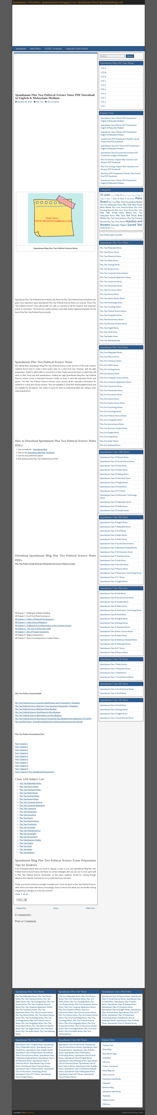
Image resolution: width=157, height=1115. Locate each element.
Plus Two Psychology (28, 824)
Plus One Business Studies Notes (113, 428)
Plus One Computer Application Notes (115, 382)
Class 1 (113, 195)
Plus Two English (26, 843)
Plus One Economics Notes (111, 394)
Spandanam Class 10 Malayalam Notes (115, 502)
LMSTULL (106, 1062)
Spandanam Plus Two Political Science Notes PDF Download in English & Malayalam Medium (55, 96)
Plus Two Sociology (27, 827)
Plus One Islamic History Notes (112, 403)
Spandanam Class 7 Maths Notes (113, 664)
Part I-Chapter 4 (21, 753)
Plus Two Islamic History (29, 821)
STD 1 (103, 106)
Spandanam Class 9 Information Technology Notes (121, 573)
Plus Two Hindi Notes (108, 332)
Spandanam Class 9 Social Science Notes (117, 543)
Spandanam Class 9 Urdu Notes (113, 560)
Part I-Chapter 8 (21, 766)
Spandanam (21, 48)
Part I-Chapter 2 (21, 747)
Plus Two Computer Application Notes (115, 277)
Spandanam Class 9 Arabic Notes (113, 535)
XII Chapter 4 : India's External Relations (31, 622)
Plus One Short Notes (124, 210)
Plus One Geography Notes (111, 420)
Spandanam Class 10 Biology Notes (114, 474)
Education (130, 199)
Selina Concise (109, 1075)
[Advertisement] (78, 24)
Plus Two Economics (28, 815)
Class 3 (129, 195)
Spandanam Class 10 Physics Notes (114, 457)
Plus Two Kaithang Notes (110, 340)
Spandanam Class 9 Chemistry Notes (115, 556)
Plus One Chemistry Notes (111, 361)
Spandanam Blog (40, 449)
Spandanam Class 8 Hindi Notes (113, 614)
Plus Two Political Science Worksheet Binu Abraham (36, 709)
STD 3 (103, 98)
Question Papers (119, 225)
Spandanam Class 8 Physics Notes (114, 652)
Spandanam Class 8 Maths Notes (113, 606)
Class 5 (139, 195)
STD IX (103, 72)
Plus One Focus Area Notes (129, 202)
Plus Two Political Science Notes (113, 311)
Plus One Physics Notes (109, 357)
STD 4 (103, 94)
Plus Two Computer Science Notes (114, 273)
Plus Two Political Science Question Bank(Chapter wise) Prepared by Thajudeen (47, 703)
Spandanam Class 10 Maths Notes (114, 506)
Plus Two (39, 102)
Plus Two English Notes (109, 328)
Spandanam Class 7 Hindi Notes (113, 673)
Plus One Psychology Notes (111, 407)
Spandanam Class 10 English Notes (114, 482)
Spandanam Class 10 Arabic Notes (114, 470)
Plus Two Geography (28, 834)
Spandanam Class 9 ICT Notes (112, 577)
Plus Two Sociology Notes (110, 307)
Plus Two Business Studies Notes (113, 324)
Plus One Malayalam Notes (111, 205)
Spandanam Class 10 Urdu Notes (113, 466)
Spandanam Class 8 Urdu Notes (113, 593)
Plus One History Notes (109, 399)
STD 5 (103, 89)
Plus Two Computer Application (32, 805)
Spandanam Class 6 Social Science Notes (117, 689)
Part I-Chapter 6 (21, 759)
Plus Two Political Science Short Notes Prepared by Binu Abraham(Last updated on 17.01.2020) (53, 719)
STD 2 (103, 102)
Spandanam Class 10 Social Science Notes (117, 461)
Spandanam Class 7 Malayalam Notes (115, 669)
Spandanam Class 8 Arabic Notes (113, 635)
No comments (53, 102)
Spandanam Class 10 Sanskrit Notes (114, 510)
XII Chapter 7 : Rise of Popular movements (32, 632)
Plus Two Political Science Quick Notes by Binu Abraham (37, 712)
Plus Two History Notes (109, 294)
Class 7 (109, 199)
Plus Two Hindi (26, 846)
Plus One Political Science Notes (113, 416)
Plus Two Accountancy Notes (112, 319)
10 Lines (105, 194)
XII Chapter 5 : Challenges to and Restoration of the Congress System (43, 625)
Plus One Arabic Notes (109, 441)
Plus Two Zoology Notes (29, 796)
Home (55, 908)
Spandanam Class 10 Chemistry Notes (115, 478)
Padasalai (106, 1083)
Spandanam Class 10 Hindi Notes (113, 487)
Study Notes (35, 48)
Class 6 (103, 199)
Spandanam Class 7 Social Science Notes (117, 677)
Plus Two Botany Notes (29, 799)
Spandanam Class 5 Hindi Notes (113, 705)
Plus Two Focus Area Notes (115, 212)
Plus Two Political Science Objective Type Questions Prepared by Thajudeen (46, 706)
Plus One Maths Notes (109, 365)
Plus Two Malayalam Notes (30, 783)
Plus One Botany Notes (109, 373)
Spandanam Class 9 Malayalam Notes (115, 527)
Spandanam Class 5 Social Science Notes (117, 718)
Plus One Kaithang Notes (110, 445)
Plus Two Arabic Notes (109, 336)
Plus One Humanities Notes (111, 390)
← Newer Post (20, 908)
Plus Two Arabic (26, 849)
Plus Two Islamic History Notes (112, 298)
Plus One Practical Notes (122, 207)
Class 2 (124, 195)
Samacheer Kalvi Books (77, 48)
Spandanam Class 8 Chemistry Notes (115, 627)
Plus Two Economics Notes (111, 290)
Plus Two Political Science (30, 830)
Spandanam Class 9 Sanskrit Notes (114, 564)
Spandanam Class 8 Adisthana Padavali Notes (118, 640)
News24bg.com (109, 1070)
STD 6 (103, 85)
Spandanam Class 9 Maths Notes (113, 539)
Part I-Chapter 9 (21, 769)
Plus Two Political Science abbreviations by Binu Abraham (38, 715)
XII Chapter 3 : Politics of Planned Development (34, 619)
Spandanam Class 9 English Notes (114, 522)
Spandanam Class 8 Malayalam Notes (115, 644)
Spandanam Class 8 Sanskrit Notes (114, 602)
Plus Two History (26, 818)
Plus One (112, 202)
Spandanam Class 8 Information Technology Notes (121, 610)
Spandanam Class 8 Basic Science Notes (116, 631)
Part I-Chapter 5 (21, 756)
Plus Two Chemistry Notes (30, 790)
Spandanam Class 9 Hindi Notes (113, 531)
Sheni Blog (107, 1049)
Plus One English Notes (109, 432)
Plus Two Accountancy (29, 837)
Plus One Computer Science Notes (114, 378)
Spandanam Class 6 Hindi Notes (113, 693)
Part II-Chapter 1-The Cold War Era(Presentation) (34, 772)
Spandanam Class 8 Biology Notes (114, 623)
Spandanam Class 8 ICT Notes (112, 648)
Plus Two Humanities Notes (111, 286)
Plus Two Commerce (28, 808)
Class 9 (123, 198)
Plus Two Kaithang (27, 852)
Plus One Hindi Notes (109, 437)
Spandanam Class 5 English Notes (113, 714)
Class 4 (134, 195)
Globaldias (107, 1058)
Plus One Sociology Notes (110, 411)
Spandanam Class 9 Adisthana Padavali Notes (118, 548)
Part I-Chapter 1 (21, 744)
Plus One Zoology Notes (110, 369)
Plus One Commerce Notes (111, 386)
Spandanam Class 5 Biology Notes (114, 709)
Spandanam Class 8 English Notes (114, 619)
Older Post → (91, 908)
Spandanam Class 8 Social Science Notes (117, 598)
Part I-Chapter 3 (21, 750)
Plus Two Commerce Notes (111, 281)
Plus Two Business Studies (30, 840)
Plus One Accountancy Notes (112, 424)
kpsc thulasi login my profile (111, 235)
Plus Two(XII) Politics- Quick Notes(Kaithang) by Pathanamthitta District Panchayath (49, 722)
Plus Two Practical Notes (117, 218)
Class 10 (118, 195)
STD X (103, 68)
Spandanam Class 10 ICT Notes (112, 491)
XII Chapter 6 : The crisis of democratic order (33, 628)
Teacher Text (108, 1045)
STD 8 (103, 77)
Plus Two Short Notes (116, 221)
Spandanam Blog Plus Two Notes (41, 452)
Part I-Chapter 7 (21, 762)
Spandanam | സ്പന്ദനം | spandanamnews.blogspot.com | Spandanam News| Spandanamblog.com (68, 2)
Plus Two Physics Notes (29, 786)
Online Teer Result (110, 1066)
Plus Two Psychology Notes (111, 303)
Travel (113, 228)
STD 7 (103, 81)
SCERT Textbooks (53, 48)
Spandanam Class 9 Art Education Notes (116, 552)
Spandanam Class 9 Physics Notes (114, 569)
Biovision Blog (108, 1087)
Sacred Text (134, 224)
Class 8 (116, 198)
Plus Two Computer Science (31, 802)
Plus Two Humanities (28, 812)
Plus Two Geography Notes (111, 315)
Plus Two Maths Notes (29, 793)
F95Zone (106, 1104)
